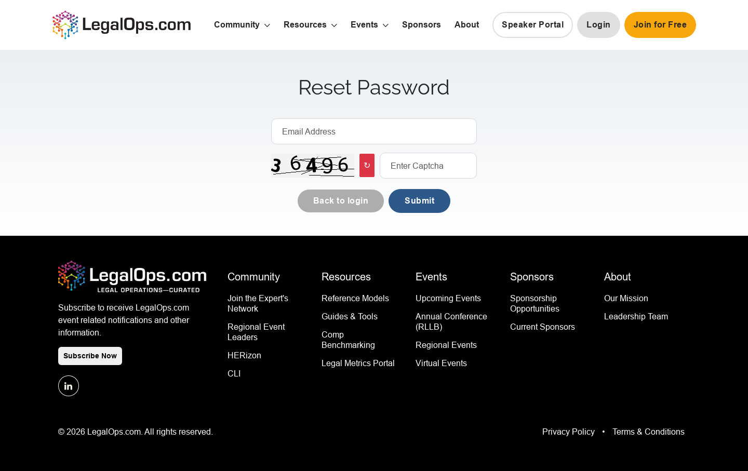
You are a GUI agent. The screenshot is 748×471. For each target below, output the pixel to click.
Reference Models (355, 298)
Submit (419, 201)
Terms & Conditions (648, 431)
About (467, 25)
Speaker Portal (533, 25)
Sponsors (421, 25)
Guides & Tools (350, 316)
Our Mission (626, 298)
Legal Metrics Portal (358, 363)
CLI (234, 373)
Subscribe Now (90, 356)
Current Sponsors (542, 326)
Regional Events (446, 344)
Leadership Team (636, 316)
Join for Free (660, 25)
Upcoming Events (448, 298)
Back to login (341, 201)
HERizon (244, 355)
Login (598, 25)
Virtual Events (441, 363)
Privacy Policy (569, 431)
